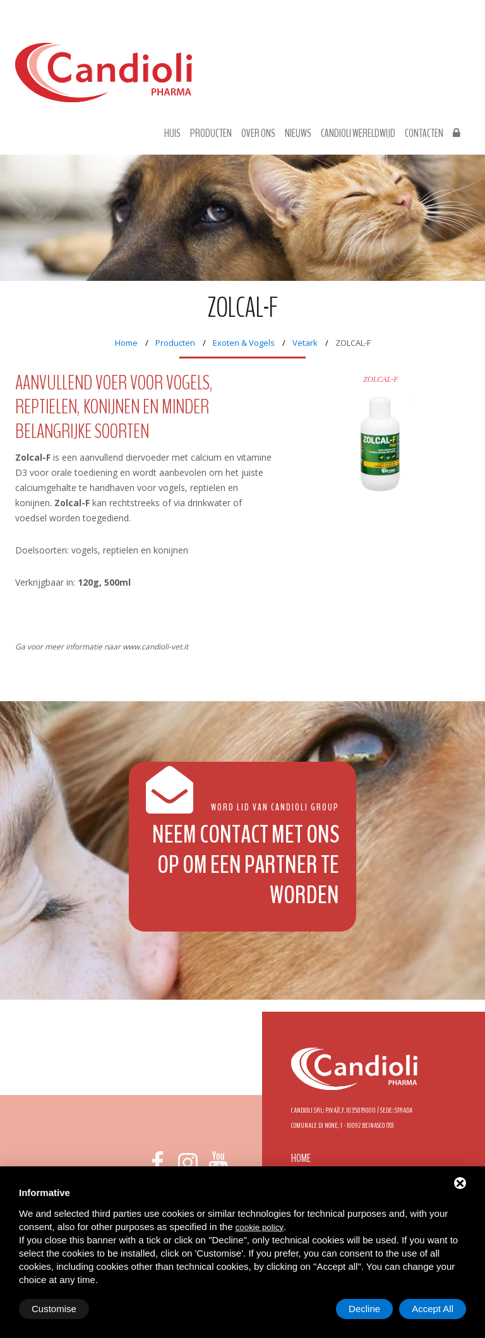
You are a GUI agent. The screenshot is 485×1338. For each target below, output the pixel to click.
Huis (172, 134)
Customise (54, 1308)
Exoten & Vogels (244, 342)
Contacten (424, 134)
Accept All (432, 1308)
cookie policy (260, 1227)
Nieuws (298, 134)
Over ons (258, 134)
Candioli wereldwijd (358, 134)
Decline (364, 1308)
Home (126, 342)
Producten (211, 134)
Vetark (305, 342)
